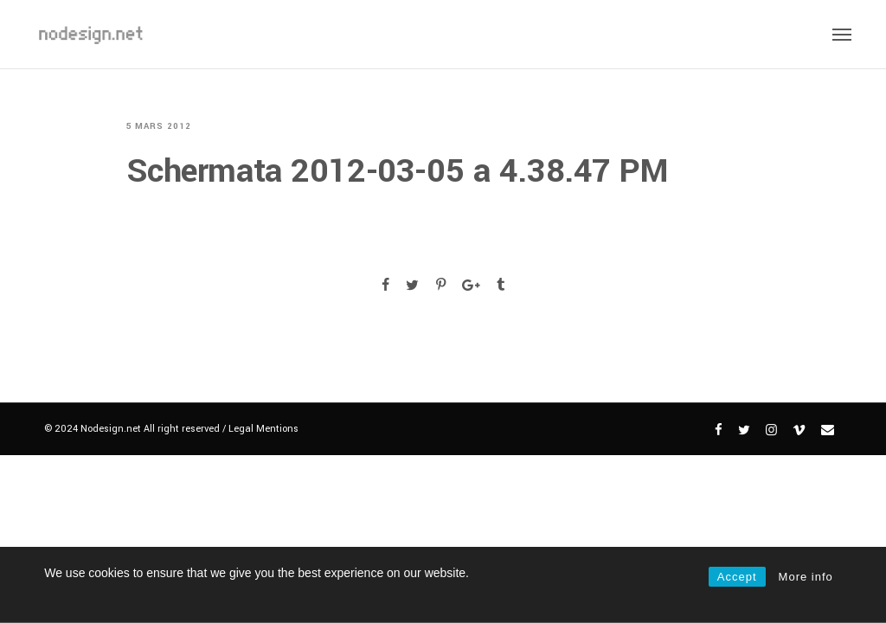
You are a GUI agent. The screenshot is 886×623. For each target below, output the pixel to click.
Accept (737, 576)
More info (806, 576)
